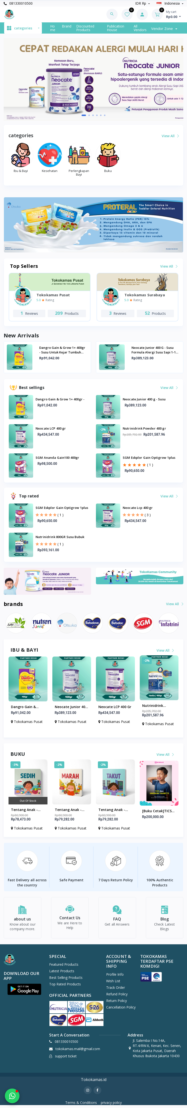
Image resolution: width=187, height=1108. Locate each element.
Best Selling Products (66, 980)
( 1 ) (150, 464)
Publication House (115, 28)
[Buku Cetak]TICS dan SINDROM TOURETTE (157, 811)
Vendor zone (162, 28)
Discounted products (85, 28)
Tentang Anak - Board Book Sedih (26, 810)
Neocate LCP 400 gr (114, 706)
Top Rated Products (65, 987)
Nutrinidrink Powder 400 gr (154, 706)
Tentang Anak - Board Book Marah (71, 810)
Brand (66, 26)
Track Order (115, 990)
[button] (84, 115)
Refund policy (117, 996)
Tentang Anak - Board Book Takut (114, 810)
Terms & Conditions (81, 1105)
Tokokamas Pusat (27, 721)
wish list (113, 983)
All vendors (140, 28)
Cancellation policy (121, 1010)
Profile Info (115, 977)
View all (170, 136)
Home (52, 28)
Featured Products (63, 967)
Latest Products (61, 974)
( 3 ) (148, 515)
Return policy (116, 1003)
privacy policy (111, 1105)
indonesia (169, 3)
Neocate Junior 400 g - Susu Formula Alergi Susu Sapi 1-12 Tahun (154, 350)
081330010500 (18, 3)
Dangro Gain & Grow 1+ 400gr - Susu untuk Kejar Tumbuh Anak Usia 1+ (62, 350)
